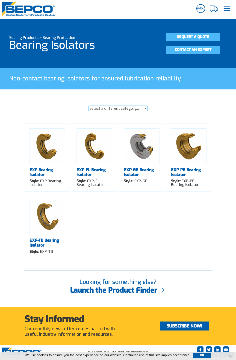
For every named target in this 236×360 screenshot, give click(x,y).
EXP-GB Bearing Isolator (139, 172)
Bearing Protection (59, 37)
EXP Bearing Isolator (41, 172)
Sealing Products (23, 37)
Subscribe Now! (184, 326)
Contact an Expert (194, 49)
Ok (202, 355)
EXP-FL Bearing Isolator (91, 172)
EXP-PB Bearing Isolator (186, 172)
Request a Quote (194, 36)
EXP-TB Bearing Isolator (44, 243)
